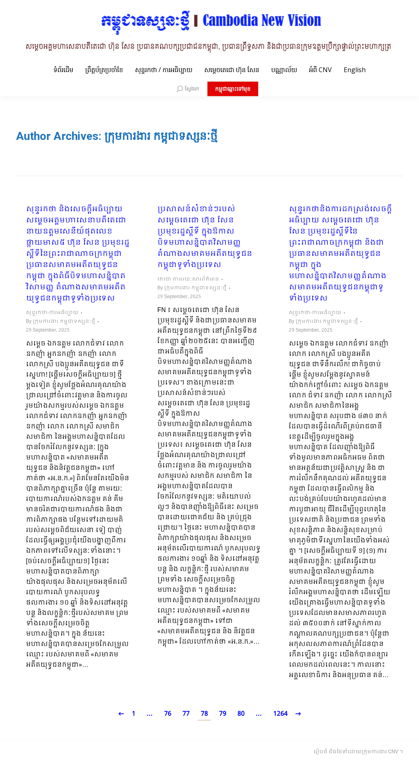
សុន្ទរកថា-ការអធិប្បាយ (52, 313)
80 (241, 714)
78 (204, 714)
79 (222, 714)
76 (167, 714)
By (60, 322)
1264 (280, 714)
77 (186, 714)
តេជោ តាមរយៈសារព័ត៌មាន (188, 279)
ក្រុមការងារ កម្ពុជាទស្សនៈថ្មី (160, 136)
